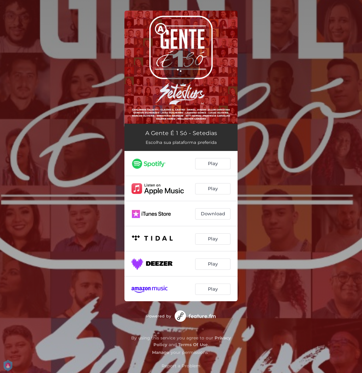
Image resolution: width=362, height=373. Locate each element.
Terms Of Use (193, 344)
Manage (160, 352)
